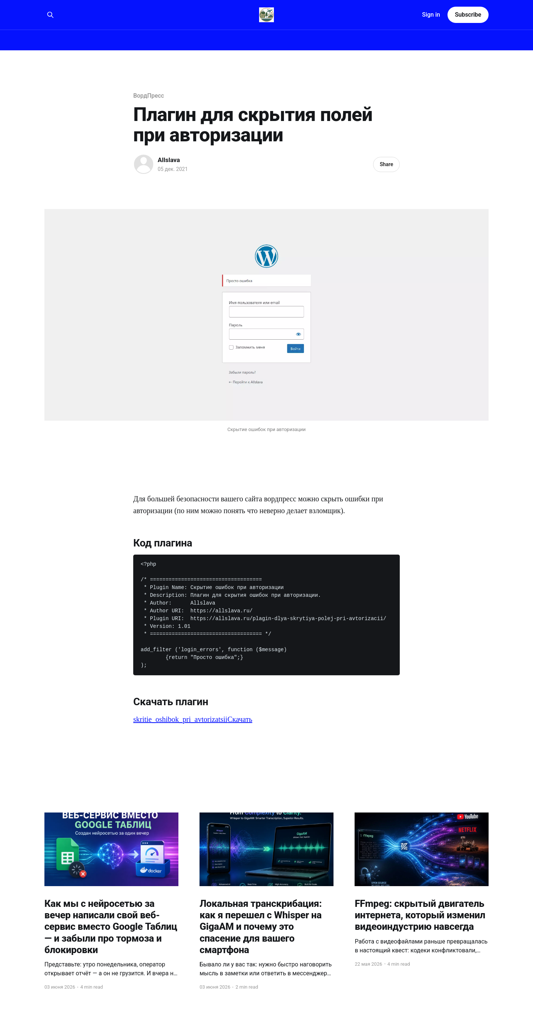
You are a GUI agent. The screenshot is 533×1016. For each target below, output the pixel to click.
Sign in (431, 14)
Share (386, 164)
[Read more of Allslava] (143, 164)
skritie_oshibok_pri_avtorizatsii (180, 719)
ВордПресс (148, 95)
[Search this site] (50, 15)
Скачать (239, 719)
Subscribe (468, 14)
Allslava (169, 160)
